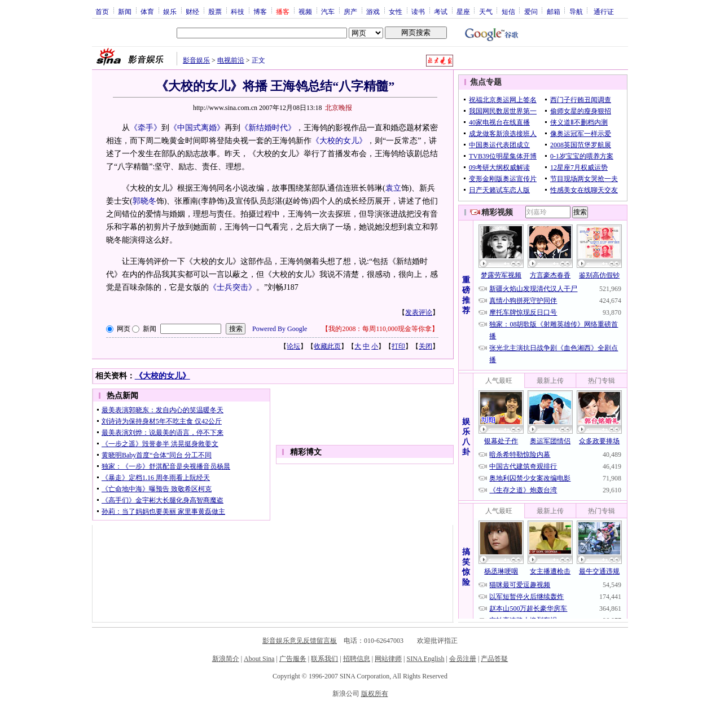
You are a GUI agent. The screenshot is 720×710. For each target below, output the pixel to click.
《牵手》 (145, 128)
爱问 (531, 11)
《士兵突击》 (232, 287)
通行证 (604, 11)
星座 (463, 11)
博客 (260, 11)
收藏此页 (327, 346)
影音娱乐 (196, 60)
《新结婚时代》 (268, 128)
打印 (398, 346)
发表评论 (418, 312)
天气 (486, 11)
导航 (576, 11)
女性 (395, 11)
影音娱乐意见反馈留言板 (299, 641)
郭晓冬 (144, 201)
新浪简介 (225, 659)
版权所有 (374, 694)
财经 (192, 11)
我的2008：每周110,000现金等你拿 (380, 329)
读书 (418, 11)
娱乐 (170, 11)
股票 (215, 11)
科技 (237, 11)
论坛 (293, 346)
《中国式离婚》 (197, 128)
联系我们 (324, 659)
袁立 (393, 188)
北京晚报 (338, 108)
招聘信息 (356, 659)
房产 (350, 11)
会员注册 (462, 659)
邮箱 (553, 11)
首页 (102, 11)
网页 (123, 329)
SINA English (425, 659)
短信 (508, 11)
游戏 (373, 11)
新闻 (124, 11)
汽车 (328, 11)
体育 (147, 11)
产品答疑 (494, 659)
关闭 (425, 346)
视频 (305, 11)
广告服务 (292, 659)
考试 (440, 11)
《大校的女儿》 (339, 140)
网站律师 (388, 659)
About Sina (259, 659)
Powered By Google (279, 329)
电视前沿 (230, 60)
